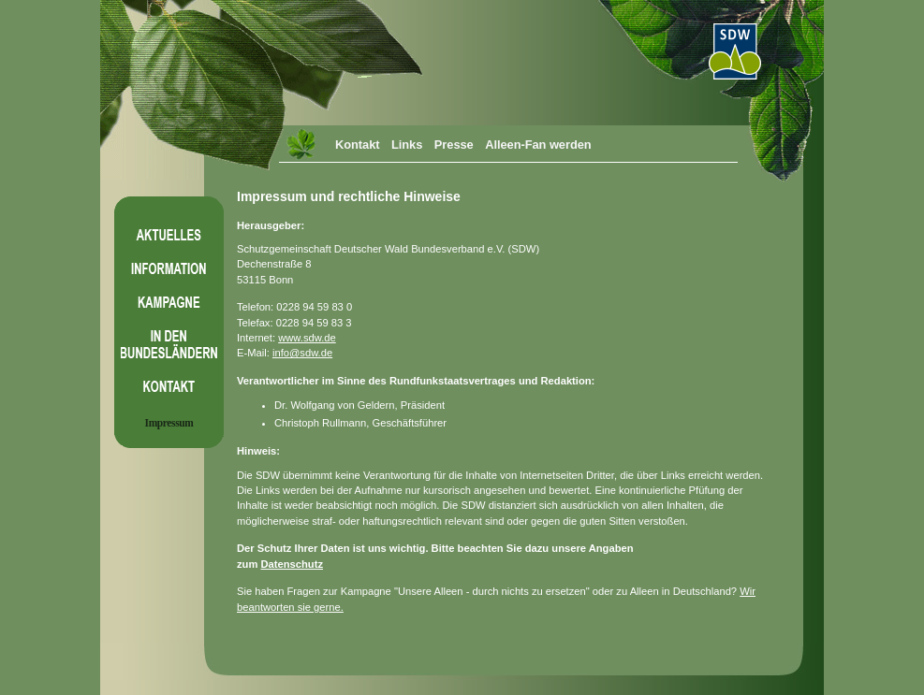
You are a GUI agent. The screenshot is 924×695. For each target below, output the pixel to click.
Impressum (169, 422)
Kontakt (357, 145)
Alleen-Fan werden (538, 145)
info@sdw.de (302, 352)
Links (406, 145)
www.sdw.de (307, 337)
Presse (454, 145)
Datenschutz (291, 564)
